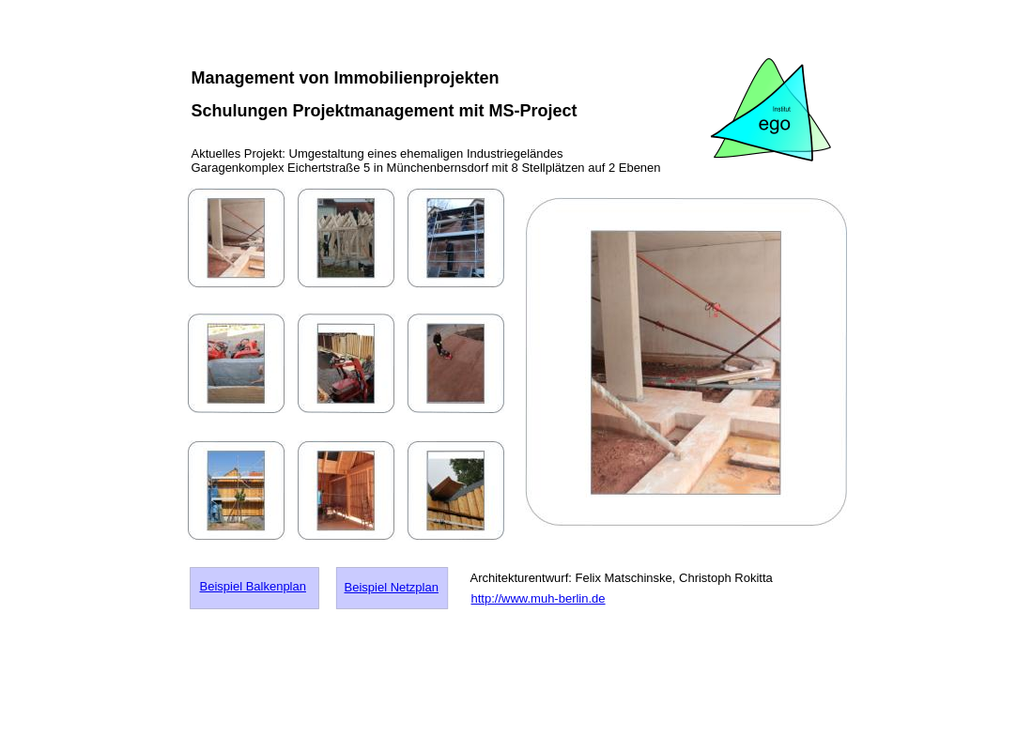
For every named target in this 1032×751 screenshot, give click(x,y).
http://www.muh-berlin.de (538, 598)
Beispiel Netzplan (392, 587)
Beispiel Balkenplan (253, 586)
